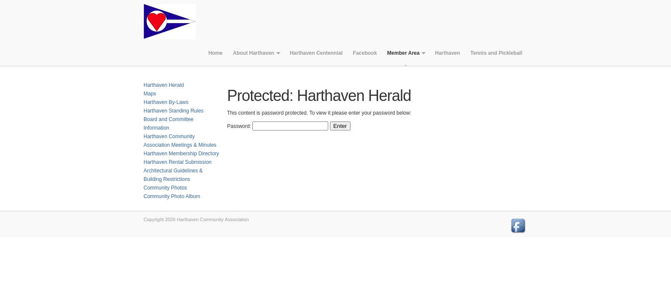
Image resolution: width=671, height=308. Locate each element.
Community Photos (165, 188)
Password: (277, 126)
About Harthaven (254, 55)
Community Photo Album (172, 196)
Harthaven (447, 53)
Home (215, 53)
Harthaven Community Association (176, 21)
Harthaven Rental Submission (178, 162)
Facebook (365, 53)
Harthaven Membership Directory (181, 154)
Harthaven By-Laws (166, 102)
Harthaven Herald (164, 85)
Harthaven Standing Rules (174, 111)
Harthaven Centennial (316, 53)
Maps (150, 94)
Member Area (404, 55)
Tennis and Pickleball (496, 53)
